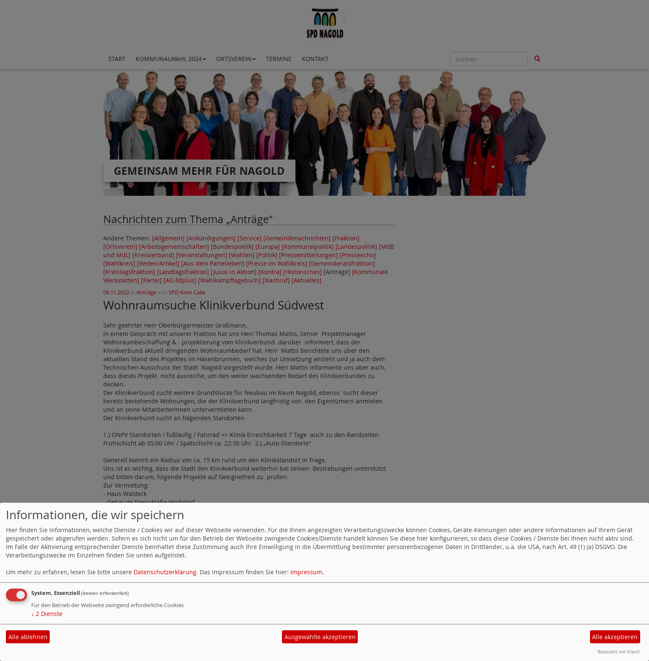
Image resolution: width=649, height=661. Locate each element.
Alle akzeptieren (615, 637)
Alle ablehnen (28, 637)
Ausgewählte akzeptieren (320, 637)
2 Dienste (46, 614)
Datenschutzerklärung (165, 572)
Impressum (306, 572)
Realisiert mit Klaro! (619, 651)
